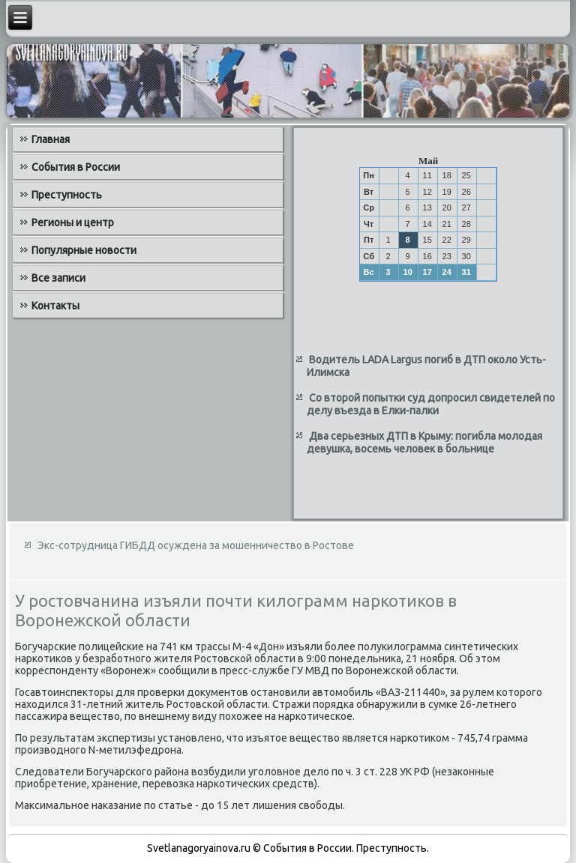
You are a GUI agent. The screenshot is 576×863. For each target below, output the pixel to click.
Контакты (56, 306)
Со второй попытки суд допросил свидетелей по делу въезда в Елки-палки (431, 404)
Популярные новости (84, 250)
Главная (51, 139)
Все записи (59, 278)
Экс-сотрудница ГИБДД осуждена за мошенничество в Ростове (196, 545)
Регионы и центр (73, 222)
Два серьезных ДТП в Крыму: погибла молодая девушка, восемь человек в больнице (424, 442)
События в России (76, 167)
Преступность (67, 195)
